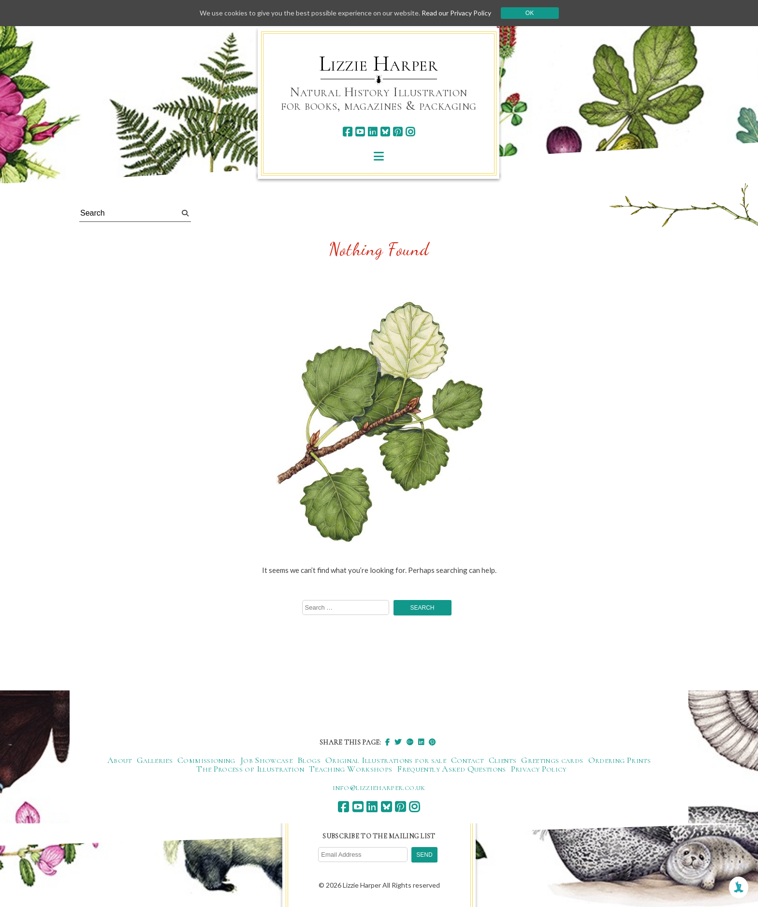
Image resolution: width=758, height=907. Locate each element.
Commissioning (206, 760)
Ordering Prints (619, 760)
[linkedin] (372, 131)
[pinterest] (397, 131)
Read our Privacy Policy (456, 13)
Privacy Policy (539, 768)
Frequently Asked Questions (451, 768)
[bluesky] (385, 131)
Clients (503, 760)
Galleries (155, 760)
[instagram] (410, 131)
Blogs (309, 760)
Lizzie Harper (378, 64)
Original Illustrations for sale (385, 760)
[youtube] (359, 131)
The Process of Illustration (250, 768)
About (119, 760)
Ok (529, 13)
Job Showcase (266, 760)
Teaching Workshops (350, 768)
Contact (467, 760)
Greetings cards (552, 760)
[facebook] (347, 131)
